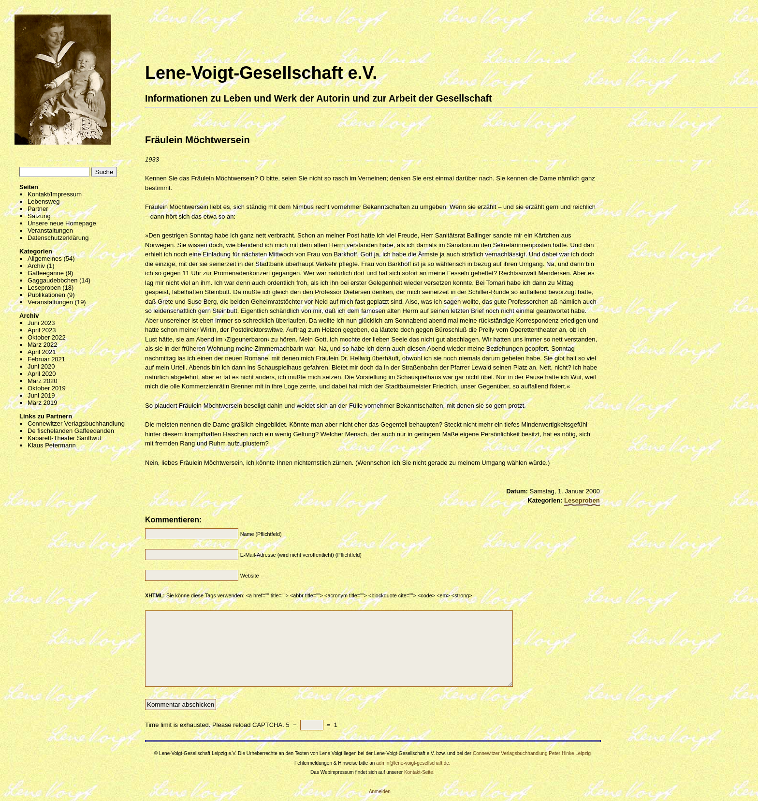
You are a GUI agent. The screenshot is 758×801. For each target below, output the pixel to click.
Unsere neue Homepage (62, 223)
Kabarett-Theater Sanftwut (64, 438)
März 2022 (42, 344)
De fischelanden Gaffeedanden (71, 430)
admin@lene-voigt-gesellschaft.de (412, 763)
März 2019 (42, 402)
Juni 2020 (41, 366)
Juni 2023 (41, 322)
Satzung (39, 216)
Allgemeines (45, 258)
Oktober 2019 (47, 388)
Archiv (36, 265)
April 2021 (42, 352)
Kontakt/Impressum (55, 194)
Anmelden (380, 791)
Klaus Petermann (52, 445)
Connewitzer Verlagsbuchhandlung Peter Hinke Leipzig (532, 753)
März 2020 (42, 381)
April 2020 (42, 373)
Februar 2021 (46, 359)
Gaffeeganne (46, 273)
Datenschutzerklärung (58, 237)
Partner (38, 208)
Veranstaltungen (50, 230)
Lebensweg (44, 201)
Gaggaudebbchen (52, 280)
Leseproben (44, 287)
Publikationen (46, 294)
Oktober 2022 (47, 337)
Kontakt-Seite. (419, 772)
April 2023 (42, 330)
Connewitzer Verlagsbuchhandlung (76, 423)
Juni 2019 (41, 395)
